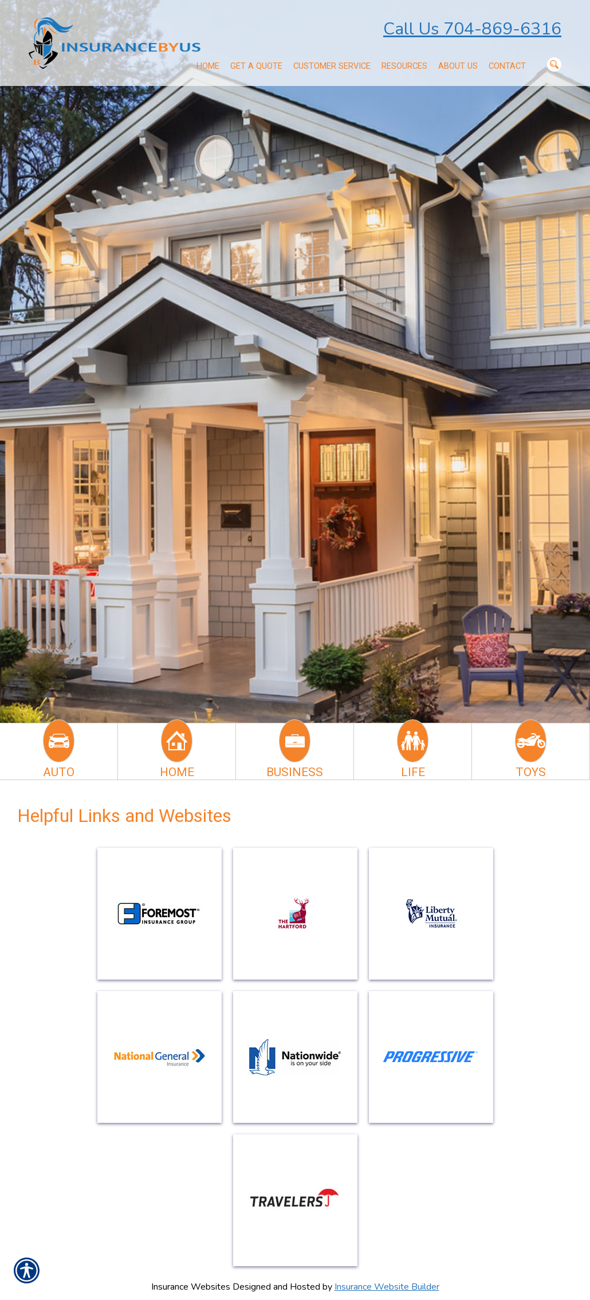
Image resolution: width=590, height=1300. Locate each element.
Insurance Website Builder (387, 1287)
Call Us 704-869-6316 (472, 29)
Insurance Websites (190, 1287)
